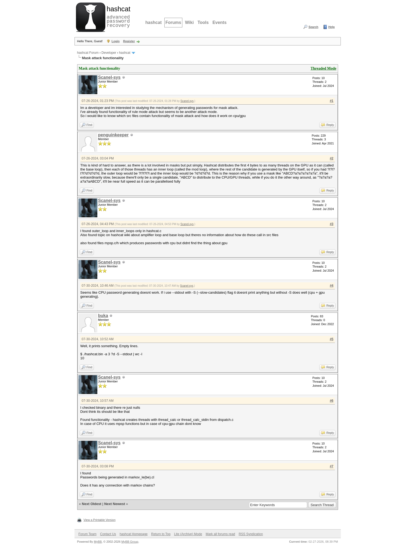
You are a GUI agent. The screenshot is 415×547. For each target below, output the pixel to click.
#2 (331, 158)
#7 (331, 466)
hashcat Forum (88, 53)
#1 (331, 101)
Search (313, 27)
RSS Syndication (251, 534)
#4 (331, 285)
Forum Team (88, 534)
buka (103, 315)
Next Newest (114, 504)
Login (116, 41)
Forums (173, 22)
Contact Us (108, 534)
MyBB (98, 541)
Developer (108, 53)
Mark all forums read (220, 534)
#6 (331, 401)
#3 (331, 224)
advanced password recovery (117, 16)
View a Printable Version (100, 519)
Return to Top (161, 534)
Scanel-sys (109, 77)
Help (331, 27)
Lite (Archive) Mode (188, 534)
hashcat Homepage (134, 534)
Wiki (189, 22)
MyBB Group (129, 541)
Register (129, 41)
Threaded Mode (323, 68)
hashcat (154, 22)
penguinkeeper (113, 135)
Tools (202, 22)
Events (219, 22)
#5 (331, 339)
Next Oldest (91, 504)
